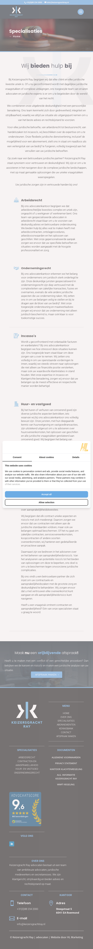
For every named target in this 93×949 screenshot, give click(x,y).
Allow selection (46, 502)
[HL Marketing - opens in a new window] (84, 447)
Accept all (46, 494)
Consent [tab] (17, 457)
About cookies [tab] (46, 457)
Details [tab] (75, 457)
